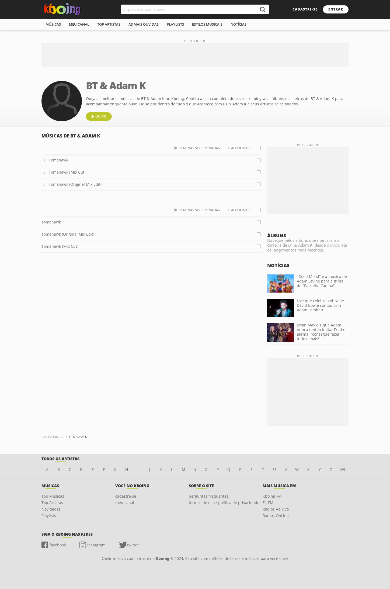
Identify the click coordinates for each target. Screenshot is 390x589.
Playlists (48, 515)
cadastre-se (305, 9)
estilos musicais (207, 24)
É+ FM (268, 502)
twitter (133, 544)
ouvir (100, 116)
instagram (96, 544)
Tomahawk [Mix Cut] (67, 172)
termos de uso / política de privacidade (224, 502)
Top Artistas (52, 502)
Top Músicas (52, 496)
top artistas (108, 24)
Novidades (51, 509)
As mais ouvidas (143, 24)
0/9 (342, 469)
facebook (58, 544)
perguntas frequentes (208, 496)
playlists (175, 24)
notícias (238, 24)
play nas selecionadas (199, 148)
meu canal (79, 24)
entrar (335, 9)
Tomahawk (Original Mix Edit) (75, 184)
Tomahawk (58, 160)
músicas (53, 24)
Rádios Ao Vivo (276, 509)
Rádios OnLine (276, 515)
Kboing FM (272, 496)
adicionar (240, 148)
